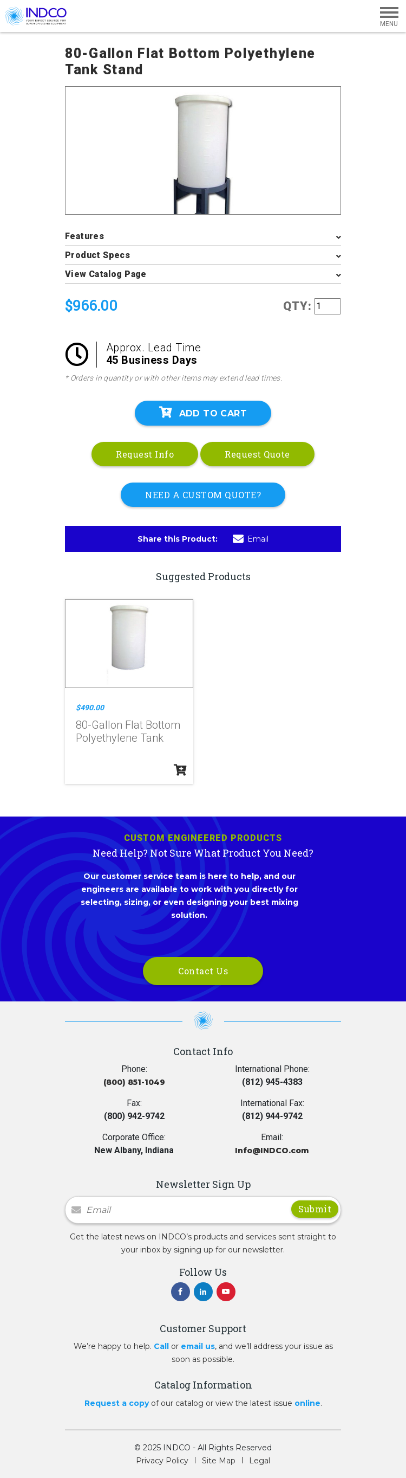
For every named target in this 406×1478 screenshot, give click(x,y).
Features (84, 236)
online (307, 1403)
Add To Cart (203, 413)
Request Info (145, 454)
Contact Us (203, 970)
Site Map (218, 1461)
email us (198, 1346)
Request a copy (116, 1403)
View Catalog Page (106, 274)
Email (251, 539)
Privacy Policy (162, 1461)
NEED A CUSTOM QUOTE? (203, 494)
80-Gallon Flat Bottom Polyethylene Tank (128, 731)
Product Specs (97, 255)
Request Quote (257, 454)
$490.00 (90, 707)
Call (161, 1346)
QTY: (297, 306)
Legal (259, 1461)
